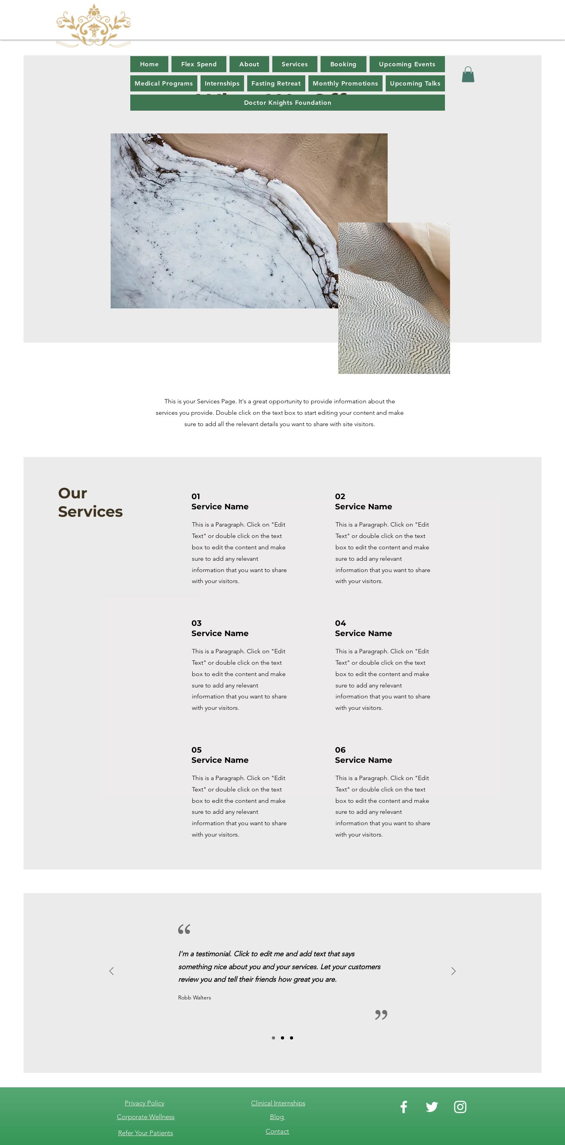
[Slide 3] (291, 1037)
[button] (468, 74)
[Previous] (111, 971)
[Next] (454, 971)
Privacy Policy (144, 1103)
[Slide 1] (273, 1037)
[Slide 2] (282, 1037)
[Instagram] (460, 1107)
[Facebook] (404, 1107)
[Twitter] (432, 1107)
